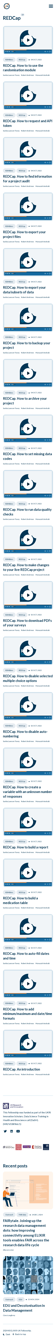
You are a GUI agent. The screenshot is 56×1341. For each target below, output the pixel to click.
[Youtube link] (18, 1131)
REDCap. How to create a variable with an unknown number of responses (27, 791)
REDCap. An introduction (21, 1069)
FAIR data (22, 1215)
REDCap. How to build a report (25, 847)
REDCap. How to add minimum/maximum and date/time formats (27, 1013)
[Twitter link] (5, 1131)
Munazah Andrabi (43, 75)
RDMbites (9, 59)
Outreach (9, 1215)
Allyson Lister (8, 1250)
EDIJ (20, 1299)
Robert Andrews (27, 75)
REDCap (22, 59)
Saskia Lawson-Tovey (11, 75)
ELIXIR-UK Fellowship (20, 1330)
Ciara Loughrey (9, 1315)
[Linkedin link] (11, 1131)
